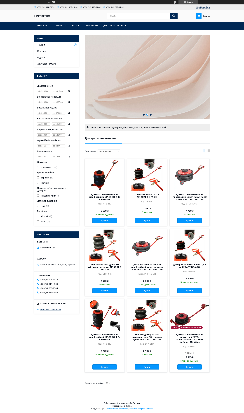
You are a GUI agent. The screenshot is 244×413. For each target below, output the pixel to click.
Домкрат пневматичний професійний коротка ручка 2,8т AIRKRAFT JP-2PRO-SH (147, 267)
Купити (104, 220)
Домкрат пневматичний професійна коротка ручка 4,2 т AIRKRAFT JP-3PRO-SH (189, 197)
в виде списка (208, 151)
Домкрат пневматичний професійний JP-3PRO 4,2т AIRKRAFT (104, 337)
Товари (57, 25)
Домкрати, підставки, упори (126, 127)
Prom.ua (136, 403)
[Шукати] (174, 16)
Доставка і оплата (114, 25)
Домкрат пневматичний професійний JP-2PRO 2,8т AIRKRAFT (104, 197)
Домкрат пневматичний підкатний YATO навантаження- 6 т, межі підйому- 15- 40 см (189, 338)
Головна (42, 25)
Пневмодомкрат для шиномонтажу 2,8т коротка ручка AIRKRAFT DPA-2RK (147, 337)
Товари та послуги (100, 127)
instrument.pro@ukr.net (50, 309)
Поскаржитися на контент (117, 409)
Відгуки (41, 57)
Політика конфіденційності (141, 409)
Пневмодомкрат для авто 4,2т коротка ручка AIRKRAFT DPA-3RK (104, 267)
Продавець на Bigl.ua (122, 406)
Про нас (75, 25)
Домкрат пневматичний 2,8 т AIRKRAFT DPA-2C (189, 265)
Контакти (92, 25)
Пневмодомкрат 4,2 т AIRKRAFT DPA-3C (147, 195)
